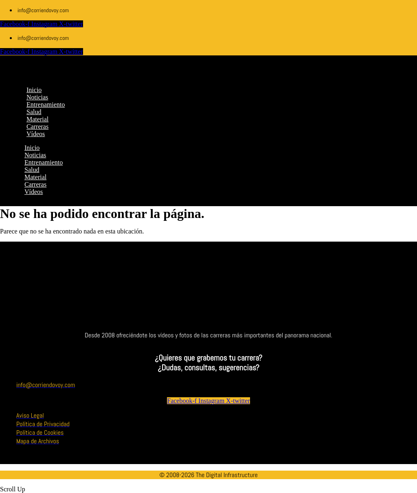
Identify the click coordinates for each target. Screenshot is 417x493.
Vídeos (33, 191)
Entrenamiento (43, 162)
